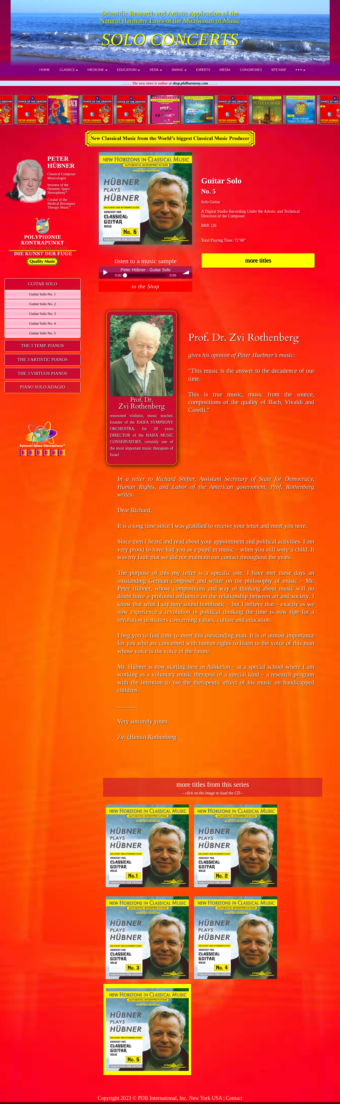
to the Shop (146, 287)
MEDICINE (97, 69)
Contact (234, 1098)
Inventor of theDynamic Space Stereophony (59, 189)
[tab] (42, 284)
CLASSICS (68, 69)
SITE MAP (278, 69)
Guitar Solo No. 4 (42, 323)
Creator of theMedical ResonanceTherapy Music (61, 203)
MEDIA (224, 69)
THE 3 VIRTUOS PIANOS (42, 373)
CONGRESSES (251, 69)
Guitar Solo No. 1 (42, 294)
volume (186, 272)
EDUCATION (128, 69)
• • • (300, 69)
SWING (179, 69)
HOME (44, 69)
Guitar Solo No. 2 (42, 304)
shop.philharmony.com (190, 83)
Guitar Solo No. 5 (42, 333)
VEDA (155, 69)
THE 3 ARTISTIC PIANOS (42, 359)
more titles (258, 260)
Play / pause (105, 272)
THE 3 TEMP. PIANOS (42, 345)
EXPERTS (203, 69)
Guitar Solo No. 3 (42, 314)
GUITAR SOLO (42, 283)
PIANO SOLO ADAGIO (42, 386)
